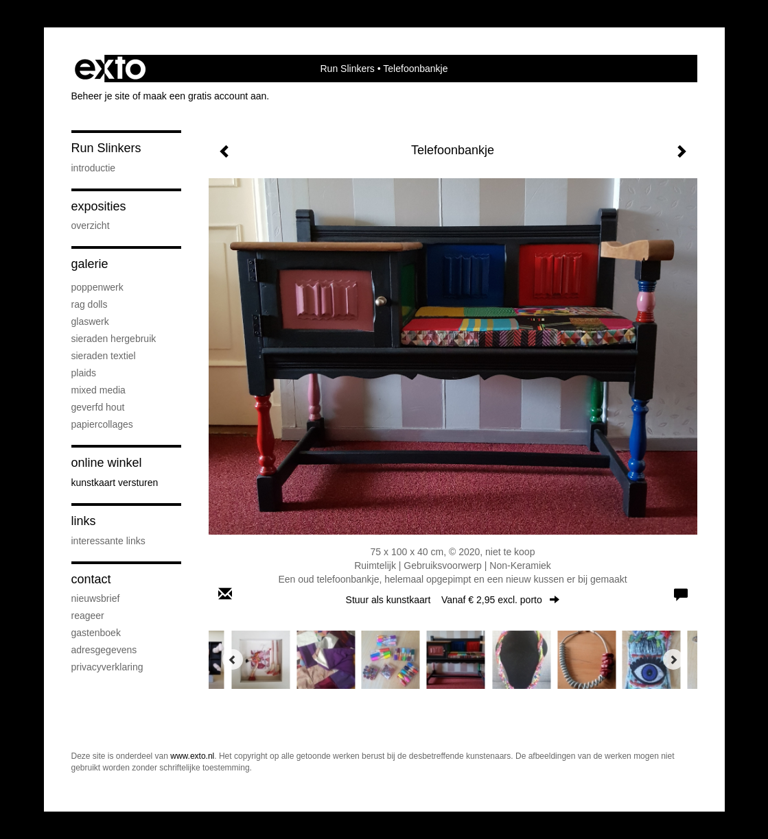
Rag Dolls (89, 304)
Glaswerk (90, 321)
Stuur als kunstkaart (453, 599)
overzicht (90, 225)
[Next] (673, 659)
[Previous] (232, 659)
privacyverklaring (107, 666)
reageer (87, 615)
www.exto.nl (192, 756)
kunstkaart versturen (115, 482)
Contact (91, 579)
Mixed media (98, 390)
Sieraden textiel (103, 355)
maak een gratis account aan (205, 95)
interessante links (108, 540)
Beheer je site (100, 95)
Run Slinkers (348, 68)
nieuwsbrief (95, 598)
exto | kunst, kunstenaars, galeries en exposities (110, 68)
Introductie (93, 167)
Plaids (84, 372)
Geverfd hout (98, 407)
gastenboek (96, 632)
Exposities (98, 206)
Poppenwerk (97, 287)
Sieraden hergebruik (113, 338)
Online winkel (106, 463)
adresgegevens (104, 649)
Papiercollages (102, 424)
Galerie (89, 264)
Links (83, 521)
